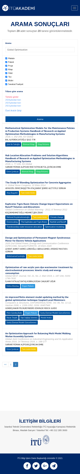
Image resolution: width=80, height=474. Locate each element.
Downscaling (12, 222)
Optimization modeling (54, 227)
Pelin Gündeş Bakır (14, 313)
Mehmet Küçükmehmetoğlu (18, 217)
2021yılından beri (13, 105)
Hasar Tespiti (12, 317)
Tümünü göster (12, 97)
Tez (10, 76)
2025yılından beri (13, 102)
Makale (11, 58)
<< (5, 364)
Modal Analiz (46, 317)
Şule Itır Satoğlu (13, 144)
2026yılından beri (13, 99)
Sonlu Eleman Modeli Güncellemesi (55, 313)
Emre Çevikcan (13, 171)
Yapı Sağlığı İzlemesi (29, 317)
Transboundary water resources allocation (24, 227)
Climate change (56, 217)
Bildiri (10, 80)
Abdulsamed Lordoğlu (16, 256)
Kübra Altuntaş (13, 286)
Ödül (10, 73)
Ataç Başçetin (12, 193)
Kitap (10, 69)
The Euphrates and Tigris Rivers (34, 222)
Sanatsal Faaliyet (15, 84)
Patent (11, 62)
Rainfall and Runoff (58, 222)
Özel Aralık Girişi (13, 110)
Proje (10, 65)
